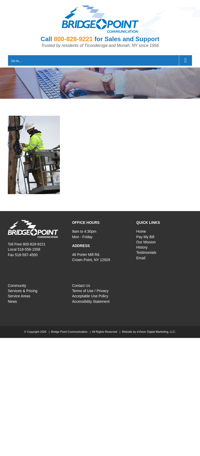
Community (17, 286)
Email (140, 258)
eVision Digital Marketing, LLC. (156, 331)
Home (141, 231)
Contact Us (81, 286)
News (12, 301)
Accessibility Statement (91, 301)
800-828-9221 (73, 38)
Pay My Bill (145, 237)
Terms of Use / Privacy (90, 291)
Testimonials (146, 252)
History (142, 247)
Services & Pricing (23, 291)
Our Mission (146, 242)
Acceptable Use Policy (90, 296)
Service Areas (19, 296)
